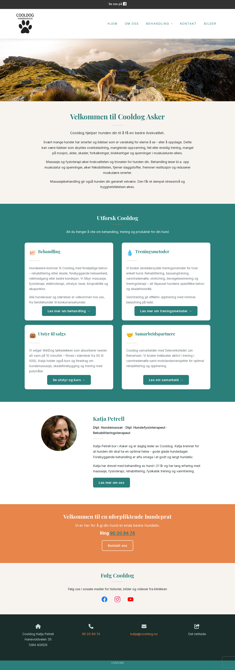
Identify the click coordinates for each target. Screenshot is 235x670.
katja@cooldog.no (144, 634)
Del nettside (197, 630)
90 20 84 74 (122, 533)
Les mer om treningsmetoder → (166, 311)
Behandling (158, 23)
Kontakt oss (117, 545)
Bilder (210, 23)
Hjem (113, 23)
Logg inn (117, 662)
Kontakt (188, 23)
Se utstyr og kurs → (69, 380)
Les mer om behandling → (69, 311)
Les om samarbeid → (166, 380)
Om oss (132, 23)
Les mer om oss (111, 482)
